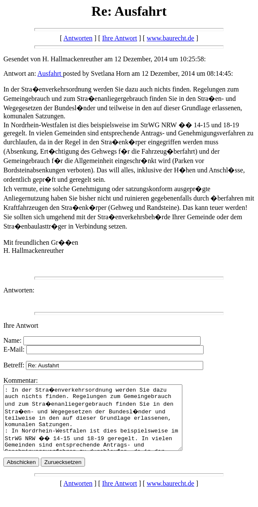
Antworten (77, 38)
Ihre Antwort (119, 38)
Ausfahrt (50, 73)
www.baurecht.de (170, 38)
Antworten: (18, 290)
